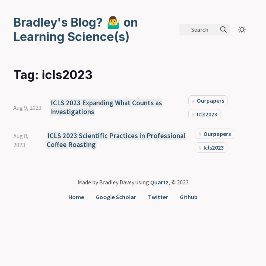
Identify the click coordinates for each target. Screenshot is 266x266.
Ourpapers (210, 100)
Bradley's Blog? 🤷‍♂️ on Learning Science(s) (75, 29)
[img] (223, 29)
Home (76, 197)
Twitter (158, 197)
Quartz (159, 182)
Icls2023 (207, 114)
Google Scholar (116, 197)
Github (189, 197)
